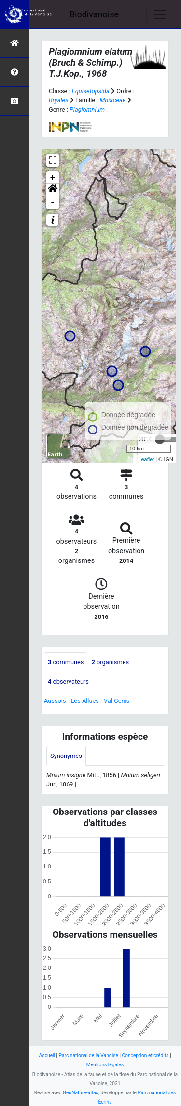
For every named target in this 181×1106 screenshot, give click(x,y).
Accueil (47, 1055)
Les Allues (84, 700)
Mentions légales (105, 1065)
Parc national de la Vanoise (88, 1055)
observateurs (68, 681)
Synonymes (66, 755)
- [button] (53, 203)
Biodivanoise (94, 14)
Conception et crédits (145, 1055)
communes (66, 662)
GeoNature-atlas (80, 1093)
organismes (110, 662)
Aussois (55, 700)
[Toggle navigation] (159, 14)
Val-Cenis (116, 700)
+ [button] (53, 177)
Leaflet (146, 459)
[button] (52, 190)
